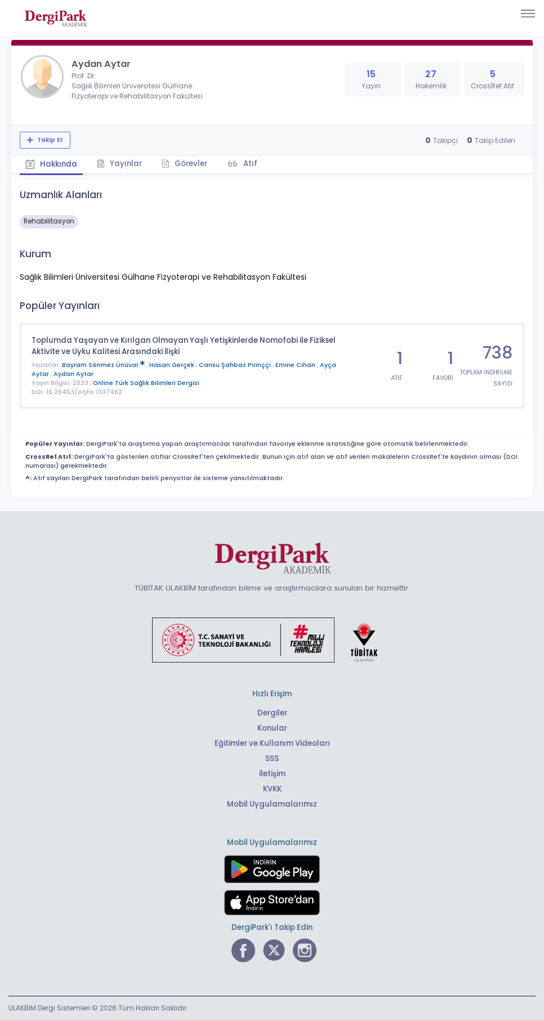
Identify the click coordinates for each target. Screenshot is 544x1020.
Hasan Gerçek (172, 365)
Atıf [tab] (249, 163)
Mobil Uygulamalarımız (272, 804)
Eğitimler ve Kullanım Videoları (272, 743)
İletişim (272, 773)
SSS (272, 758)
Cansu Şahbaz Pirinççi (236, 365)
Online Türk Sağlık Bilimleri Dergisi (146, 383)
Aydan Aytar (73, 374)
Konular (272, 728)
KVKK (272, 789)
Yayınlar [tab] (119, 163)
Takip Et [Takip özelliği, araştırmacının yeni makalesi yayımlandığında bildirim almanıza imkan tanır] (49, 140)
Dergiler (272, 713)
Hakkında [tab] (51, 164)
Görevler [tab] (184, 163)
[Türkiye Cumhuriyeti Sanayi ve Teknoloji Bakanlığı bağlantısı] (272, 639)
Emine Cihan (296, 365)
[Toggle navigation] (528, 13)
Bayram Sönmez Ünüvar (104, 365)
